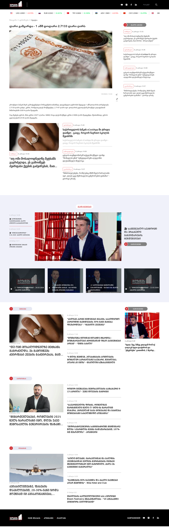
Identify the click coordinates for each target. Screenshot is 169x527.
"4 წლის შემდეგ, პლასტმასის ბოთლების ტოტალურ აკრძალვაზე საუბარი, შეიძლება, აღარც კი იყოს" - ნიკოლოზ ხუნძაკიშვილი (92, 360)
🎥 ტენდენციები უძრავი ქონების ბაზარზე (18, 246)
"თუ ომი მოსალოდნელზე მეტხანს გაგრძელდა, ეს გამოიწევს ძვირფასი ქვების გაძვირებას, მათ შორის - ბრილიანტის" (32, 163)
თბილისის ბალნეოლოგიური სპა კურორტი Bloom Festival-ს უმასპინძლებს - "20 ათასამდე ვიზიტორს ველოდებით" (93, 500)
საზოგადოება (68, 152)
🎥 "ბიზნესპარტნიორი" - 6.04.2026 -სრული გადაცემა (19, 235)
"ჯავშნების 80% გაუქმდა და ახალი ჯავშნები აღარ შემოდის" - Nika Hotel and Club (92, 482)
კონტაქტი (48, 519)
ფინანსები (55, 5)
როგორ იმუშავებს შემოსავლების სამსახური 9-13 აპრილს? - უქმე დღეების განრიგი (94, 390)
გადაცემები (39, 5)
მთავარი (13, 20)
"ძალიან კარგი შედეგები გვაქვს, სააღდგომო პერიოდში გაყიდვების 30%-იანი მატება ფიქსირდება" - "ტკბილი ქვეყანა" (93, 323)
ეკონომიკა (71, 5)
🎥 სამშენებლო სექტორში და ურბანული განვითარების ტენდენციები (140, 234)
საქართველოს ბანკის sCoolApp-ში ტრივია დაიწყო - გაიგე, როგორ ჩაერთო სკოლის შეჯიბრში (86, 133)
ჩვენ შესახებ (34, 519)
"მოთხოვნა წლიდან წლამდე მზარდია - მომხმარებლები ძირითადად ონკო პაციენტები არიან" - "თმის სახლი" (94, 341)
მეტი (83, 5)
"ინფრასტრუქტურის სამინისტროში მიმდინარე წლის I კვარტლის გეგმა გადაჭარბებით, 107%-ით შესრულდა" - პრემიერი (93, 430)
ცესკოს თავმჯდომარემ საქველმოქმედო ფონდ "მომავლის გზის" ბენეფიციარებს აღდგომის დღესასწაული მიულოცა (83, 159)
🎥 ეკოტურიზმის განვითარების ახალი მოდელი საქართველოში (18, 222)
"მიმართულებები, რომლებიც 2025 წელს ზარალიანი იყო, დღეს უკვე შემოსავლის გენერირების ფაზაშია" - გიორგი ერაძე (86, 176)
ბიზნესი (13, 154)
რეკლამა (61, 519)
